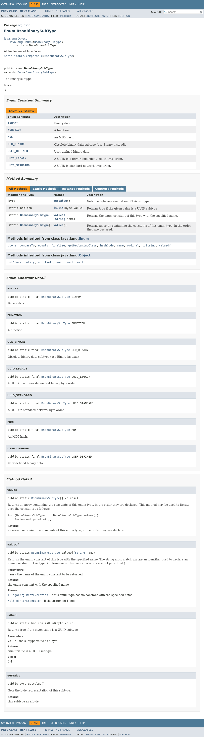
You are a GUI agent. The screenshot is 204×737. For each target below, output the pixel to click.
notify (30, 262)
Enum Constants (37, 16)
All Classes (85, 11)
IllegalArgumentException (28, 595)
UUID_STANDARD (19, 165)
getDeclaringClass (82, 245)
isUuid (58, 208)
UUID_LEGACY (17, 158)
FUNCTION (14, 129)
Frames (49, 11)
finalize (58, 245)
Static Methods (44, 188)
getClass (14, 262)
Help (81, 4)
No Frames (63, 11)
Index (72, 4)
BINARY (13, 122)
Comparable (34, 56)
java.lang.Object (15, 38)
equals (43, 245)
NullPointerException (24, 600)
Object (85, 255)
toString (148, 245)
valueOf (59, 215)
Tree (45, 4)
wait (59, 262)
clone (12, 245)
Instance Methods (76, 188)
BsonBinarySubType (47, 42)
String (60, 219)
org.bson (24, 25)
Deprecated (58, 4)
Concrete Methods (109, 188)
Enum (20, 72)
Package (21, 4)
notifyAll (45, 262)
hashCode (107, 245)
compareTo (27, 245)
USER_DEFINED (18, 151)
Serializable (14, 56)
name (120, 245)
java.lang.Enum (21, 42)
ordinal (133, 245)
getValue (60, 200)
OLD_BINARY (16, 144)
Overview (7, 4)
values (58, 225)
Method (65, 16)
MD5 (10, 136)
